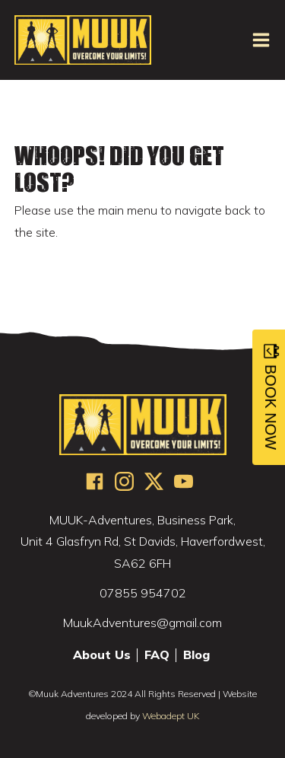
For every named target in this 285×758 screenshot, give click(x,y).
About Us (102, 655)
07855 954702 (143, 592)
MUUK (82, 40)
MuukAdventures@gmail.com (142, 622)
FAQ (156, 655)
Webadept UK (170, 715)
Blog (196, 655)
